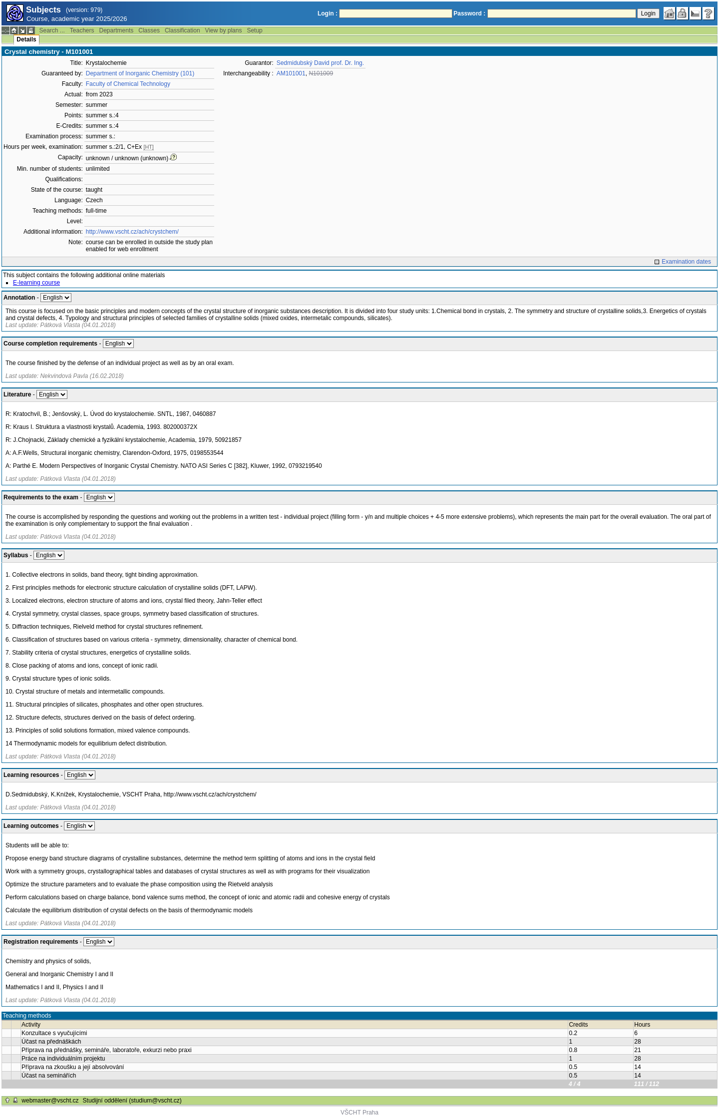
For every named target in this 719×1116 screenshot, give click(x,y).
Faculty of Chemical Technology (128, 83)
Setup (254, 30)
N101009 (321, 73)
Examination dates (686, 261)
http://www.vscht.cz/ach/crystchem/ (132, 231)
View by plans (223, 30)
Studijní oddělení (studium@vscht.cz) (132, 1100)
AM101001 (291, 73)
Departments (116, 30)
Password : (469, 13)
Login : (328, 13)
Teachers (82, 30)
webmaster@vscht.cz (49, 1100)
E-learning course (36, 282)
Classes (149, 30)
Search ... (51, 30)
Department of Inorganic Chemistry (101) (140, 73)
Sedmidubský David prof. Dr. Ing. (320, 62)
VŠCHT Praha (359, 1112)
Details (26, 39)
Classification (182, 30)
